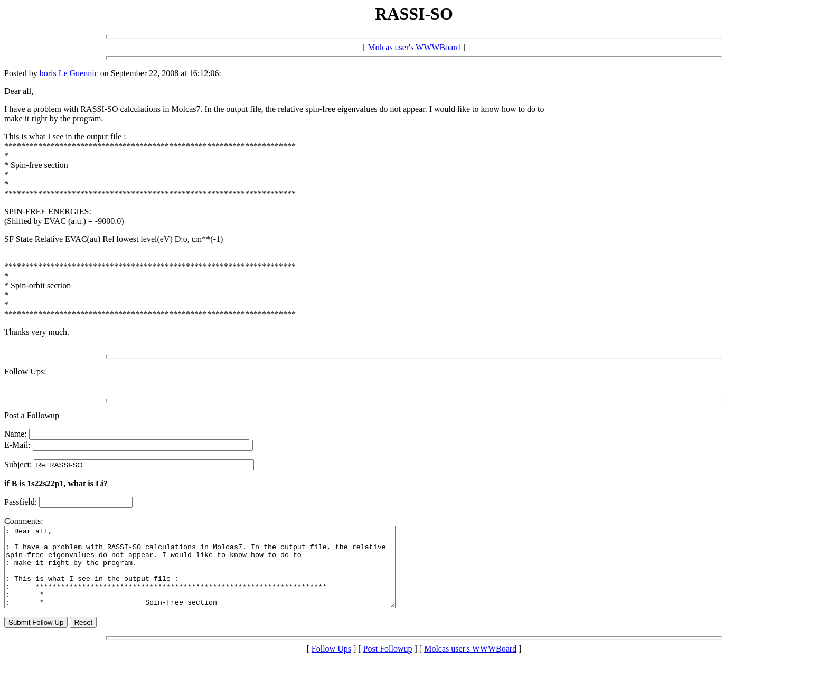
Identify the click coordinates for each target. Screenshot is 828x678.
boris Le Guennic (69, 73)
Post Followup (387, 664)
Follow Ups (331, 664)
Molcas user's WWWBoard (414, 47)
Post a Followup (31, 415)
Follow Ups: (25, 371)
